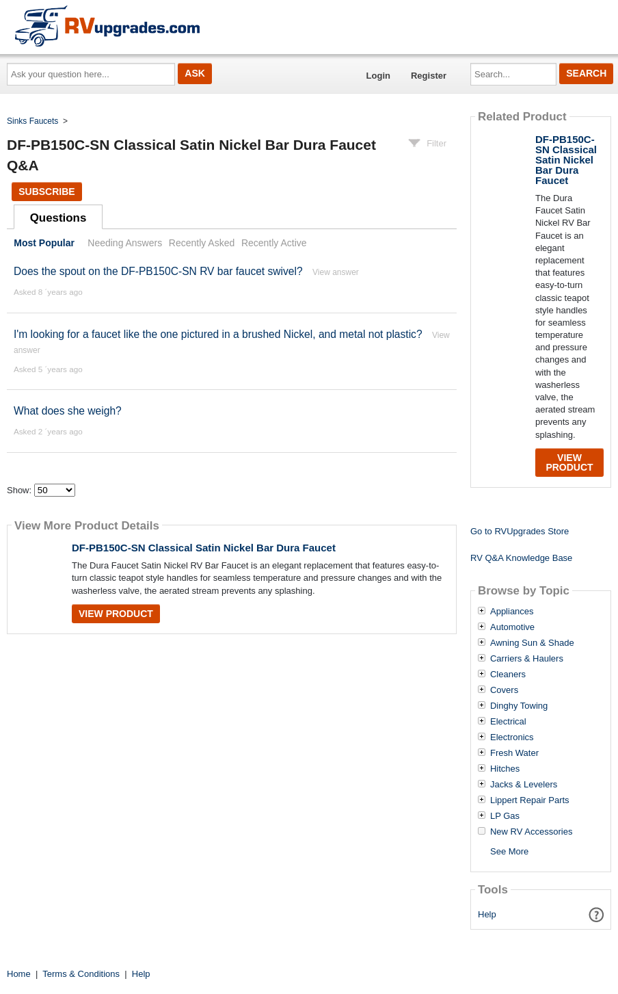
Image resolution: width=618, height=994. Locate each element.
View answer (335, 272)
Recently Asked (201, 242)
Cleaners (508, 674)
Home (19, 974)
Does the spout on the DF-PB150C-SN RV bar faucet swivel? (158, 271)
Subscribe (46, 191)
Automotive (512, 627)
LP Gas (505, 816)
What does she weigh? (68, 411)
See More (509, 851)
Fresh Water (514, 753)
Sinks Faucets (32, 121)
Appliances (512, 611)
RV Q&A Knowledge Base (521, 558)
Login (378, 75)
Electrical (508, 722)
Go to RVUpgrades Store (519, 531)
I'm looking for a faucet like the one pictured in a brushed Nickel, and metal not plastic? (219, 334)
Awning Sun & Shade (532, 643)
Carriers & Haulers (526, 659)
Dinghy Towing (519, 706)
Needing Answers (125, 242)
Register (428, 75)
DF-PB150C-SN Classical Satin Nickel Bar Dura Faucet (204, 547)
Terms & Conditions (81, 974)
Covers (504, 690)
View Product (116, 613)
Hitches (505, 769)
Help (487, 914)
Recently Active (274, 242)
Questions (58, 217)
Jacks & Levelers (523, 784)
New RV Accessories (531, 832)
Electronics (512, 737)
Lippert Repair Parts (529, 800)
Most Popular (44, 242)
